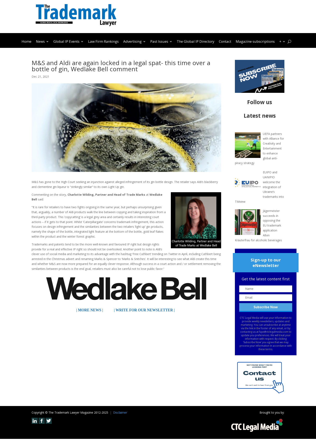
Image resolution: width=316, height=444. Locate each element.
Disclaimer (120, 412)
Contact (225, 42)
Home (26, 42)
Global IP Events (66, 42)
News (40, 42)
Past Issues (159, 42)
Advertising (132, 42)
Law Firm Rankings (103, 42)
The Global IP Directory (195, 42)
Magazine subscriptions (255, 42)
